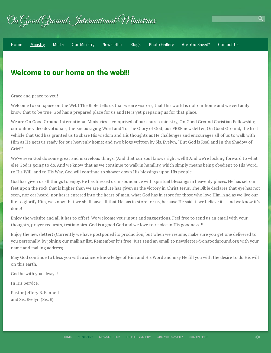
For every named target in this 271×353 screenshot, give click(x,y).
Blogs (135, 44)
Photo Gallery (161, 44)
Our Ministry (83, 44)
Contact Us (228, 44)
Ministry (37, 44)
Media (58, 44)
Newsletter (112, 44)
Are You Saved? (196, 44)
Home (16, 44)
